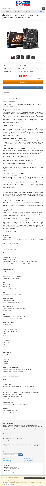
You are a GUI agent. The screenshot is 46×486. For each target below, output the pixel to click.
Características (7, 92)
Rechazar (33, 478)
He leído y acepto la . (13, 451)
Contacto (29, 11)
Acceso (17, 11)
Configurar (27, 478)
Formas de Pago (28, 461)
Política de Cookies (9, 484)
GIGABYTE (19, 63)
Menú (6, 11)
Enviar (20, 454)
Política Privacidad (7, 460)
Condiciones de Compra (8, 461)
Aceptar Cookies (40, 478)
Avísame (23, 82)
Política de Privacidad (36, 447)
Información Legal (28, 458)
